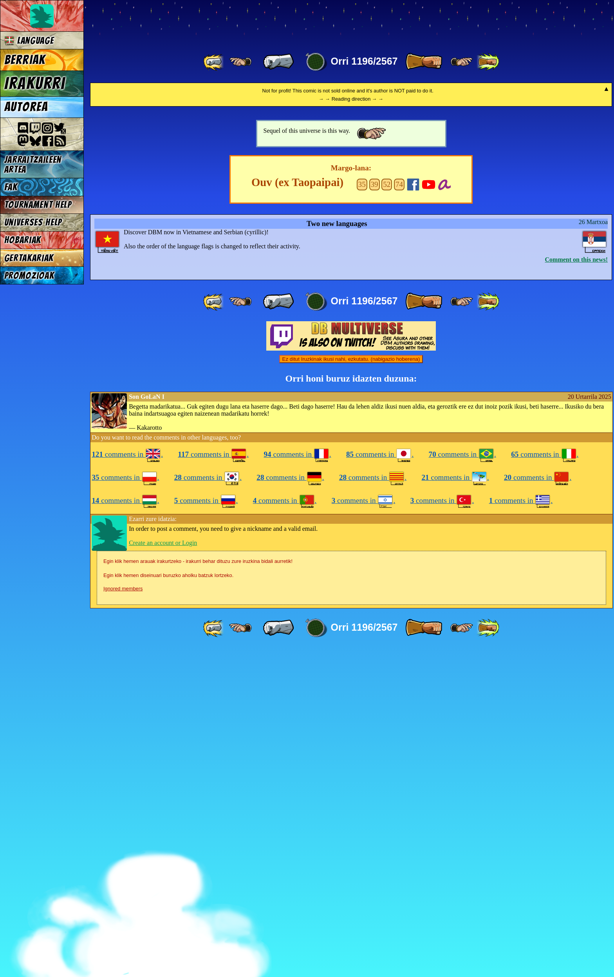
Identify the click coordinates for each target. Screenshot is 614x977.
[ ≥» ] (461, 62)
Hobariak (22, 240)
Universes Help (33, 222)
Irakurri (34, 83)
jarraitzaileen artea (33, 164)
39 (374, 512)
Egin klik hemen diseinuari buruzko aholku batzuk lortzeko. (168, 903)
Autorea (26, 107)
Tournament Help (38, 205)
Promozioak (29, 275)
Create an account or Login (163, 870)
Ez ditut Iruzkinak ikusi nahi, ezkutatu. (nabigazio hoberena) (351, 686)
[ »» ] (488, 62)
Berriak (25, 60)
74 (399, 512)
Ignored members (123, 916)
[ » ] (423, 61)
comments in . (127, 782)
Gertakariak (29, 258)
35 (362, 512)
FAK (11, 187)
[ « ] (278, 61)
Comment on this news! (576, 587)
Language (29, 40)
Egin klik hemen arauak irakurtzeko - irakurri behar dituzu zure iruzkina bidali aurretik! (198, 889)
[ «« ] (214, 62)
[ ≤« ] (240, 62)
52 (386, 512)
